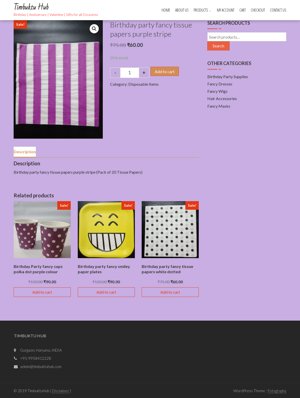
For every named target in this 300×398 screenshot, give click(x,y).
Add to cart (164, 71)
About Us (182, 10)
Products (201, 10)
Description (25, 151)
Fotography (277, 390)
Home (166, 10)
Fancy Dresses (219, 83)
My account (225, 10)
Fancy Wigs (217, 91)
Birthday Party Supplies (227, 76)
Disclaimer (60, 390)
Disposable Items (143, 84)
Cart (242, 10)
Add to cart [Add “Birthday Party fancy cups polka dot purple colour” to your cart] (42, 292)
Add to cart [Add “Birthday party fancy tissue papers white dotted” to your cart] (170, 292)
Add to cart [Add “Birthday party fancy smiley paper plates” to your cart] (106, 292)
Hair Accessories (222, 98)
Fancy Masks (218, 106)
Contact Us (278, 10)
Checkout (258, 10)
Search (218, 45)
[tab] (25, 152)
